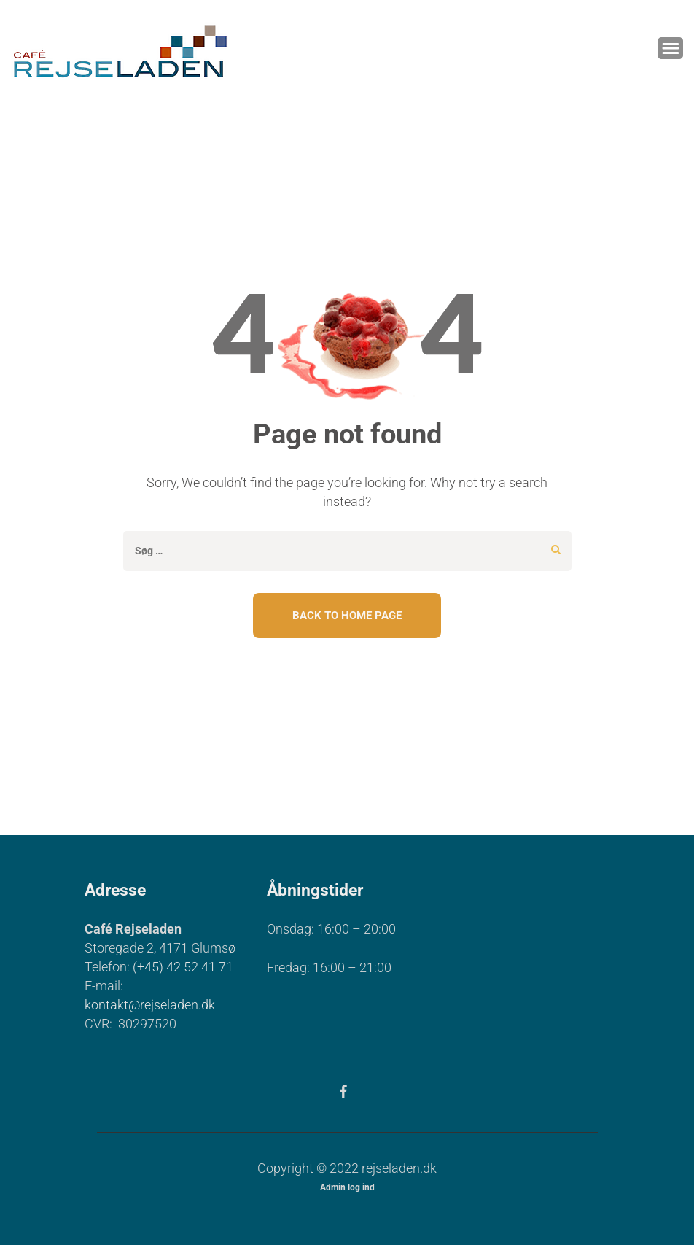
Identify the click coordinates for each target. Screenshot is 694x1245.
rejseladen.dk (399, 1168)
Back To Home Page (347, 615)
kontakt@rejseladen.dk (150, 1004)
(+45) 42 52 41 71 (183, 966)
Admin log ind (347, 1187)
